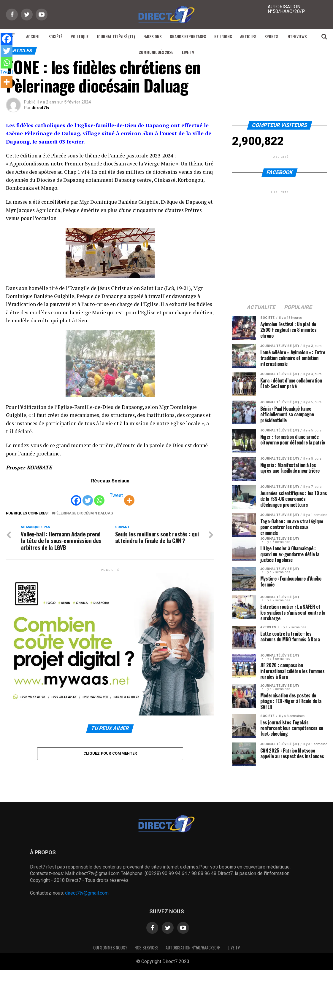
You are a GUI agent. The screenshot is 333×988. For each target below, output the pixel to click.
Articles (248, 36)
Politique (79, 36)
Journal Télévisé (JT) (116, 36)
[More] (129, 496)
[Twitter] (88, 496)
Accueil (33, 36)
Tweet (116, 495)
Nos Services (146, 947)
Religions (223, 36)
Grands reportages (188, 36)
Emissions (152, 36)
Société (55, 36)
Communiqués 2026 (156, 52)
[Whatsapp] (99, 496)
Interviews (296, 36)
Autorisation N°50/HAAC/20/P (193, 947)
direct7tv (40, 107)
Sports (271, 36)
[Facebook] (76, 496)
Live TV (188, 52)
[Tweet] (108, 496)
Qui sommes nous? (110, 947)
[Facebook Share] (106, 496)
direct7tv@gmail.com (87, 893)
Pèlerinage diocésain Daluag (83, 513)
